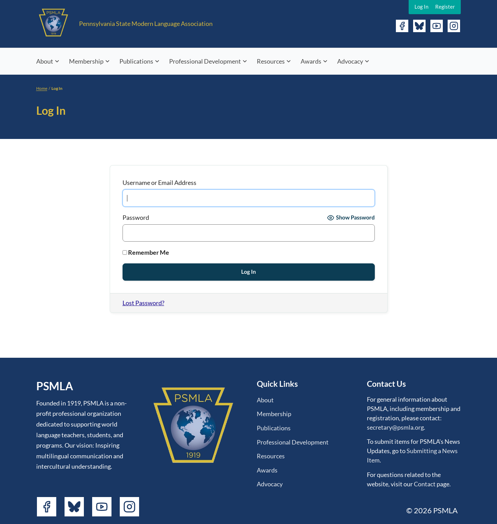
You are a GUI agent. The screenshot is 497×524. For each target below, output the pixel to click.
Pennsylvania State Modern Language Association (146, 23)
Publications (136, 61)
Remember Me (146, 252)
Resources (271, 61)
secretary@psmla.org (395, 427)
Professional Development (205, 61)
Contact (425, 484)
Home (41, 88)
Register (445, 6)
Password (136, 217)
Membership (86, 61)
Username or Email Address (159, 182)
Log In (421, 6)
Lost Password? (143, 303)
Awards (311, 61)
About (44, 61)
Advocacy (350, 61)
